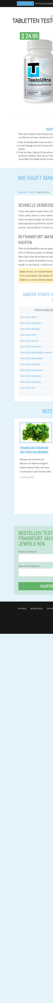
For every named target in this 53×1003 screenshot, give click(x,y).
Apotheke (22, 608)
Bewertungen (37, 608)
